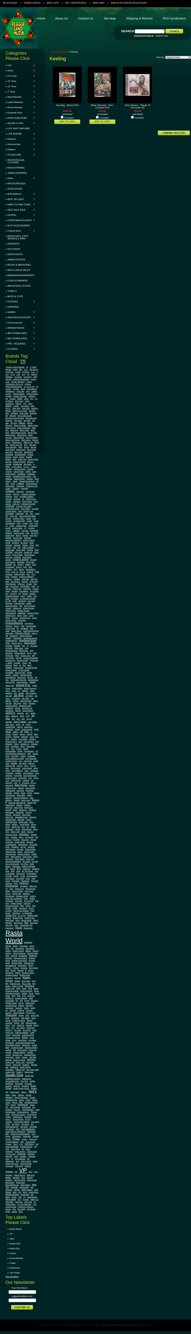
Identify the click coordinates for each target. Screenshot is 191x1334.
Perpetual (23, 886)
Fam (28, 574)
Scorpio (8, 1013)
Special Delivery (31, 1048)
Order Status (32, 3)
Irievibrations (33, 680)
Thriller (8, 1117)
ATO (24, 404)
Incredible (9, 673)
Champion (20, 486)
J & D (7, 691)
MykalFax (15, 847)
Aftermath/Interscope (13, 387)
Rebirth (28, 951)
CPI (26, 514)
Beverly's (9, 421)
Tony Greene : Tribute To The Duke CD (137, 106)
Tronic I (24, 1139)
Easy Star (30, 562)
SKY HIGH (21, 1028)
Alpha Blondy (32, 389)
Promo (31, 908)
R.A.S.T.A (22, 915)
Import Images (11, 670)
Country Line (28, 511)
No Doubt (26, 861)
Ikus (24, 665)
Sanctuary (9, 1008)
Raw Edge (24, 946)
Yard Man (18, 1202)
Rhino (17, 973)
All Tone (16, 389)
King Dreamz (29, 742)
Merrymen (9, 817)
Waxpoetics (10, 1182)
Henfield (8, 646)
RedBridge (23, 956)
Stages (24, 1057)
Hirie (35, 653)
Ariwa (26, 399)
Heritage (17, 646)
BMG (20, 447)
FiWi (33, 586)
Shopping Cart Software (123, 1324)
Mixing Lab (16, 827)
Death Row (9, 535)
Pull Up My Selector (21, 911)
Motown (14, 837)
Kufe (29, 754)
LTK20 (36, 778)
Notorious (16, 866)
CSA (31, 523)
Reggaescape (10, 965)
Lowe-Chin (22, 778)
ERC (30, 567)
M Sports (25, 783)
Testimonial (26, 1107)
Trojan (16, 1138)
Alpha (23, 389)
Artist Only (19, 401)
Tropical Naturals (12, 1142)
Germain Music (11, 606)
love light (18, 775)
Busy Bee (27, 464)
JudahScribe (10, 727)
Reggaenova (29, 963)
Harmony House (22, 633)
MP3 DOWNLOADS (20, 338)
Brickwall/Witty (20, 454)
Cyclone (31, 528)
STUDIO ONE (20, 155)
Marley (29, 795)
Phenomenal (30, 889)
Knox (13, 749)
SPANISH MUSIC (20, 328)
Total (18, 1129)
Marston (8, 798)
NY (6, 869)
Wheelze (9, 1190)
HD (6, 636)
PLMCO (33, 896)
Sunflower (9, 1084)
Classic (8, 501)
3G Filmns (9, 372)
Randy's (8, 923)
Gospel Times (24, 618)
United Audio (32, 1152)
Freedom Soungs (12, 596)
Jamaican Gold (25, 706)
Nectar (20, 852)
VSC (36, 1172)
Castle (15, 481)
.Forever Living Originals (14, 367)
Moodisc (24, 834)
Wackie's (8, 1175)
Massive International (16, 803)
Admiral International (21, 379)
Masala (17, 800)
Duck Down (26, 557)
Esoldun (8, 569)
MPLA (21, 837)
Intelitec (16, 675)
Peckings (23, 883)
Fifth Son (21, 584)
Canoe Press (18, 471)
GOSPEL (20, 215)
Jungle (17, 729)
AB (28, 374)
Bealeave (14, 413)
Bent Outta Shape (24, 416)
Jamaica (32, 703)
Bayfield (32, 411)
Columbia (9, 506)
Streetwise (9, 1070)
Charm (10, 491)
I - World (8, 663)
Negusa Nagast (24, 854)
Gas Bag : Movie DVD (67, 105)
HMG (17, 656)
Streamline (14, 1067)
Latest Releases (20, 102)
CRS (19, 523)
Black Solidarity (32, 438)
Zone (21, 1212)
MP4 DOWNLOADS (20, 333)
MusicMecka (23, 844)
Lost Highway (28, 773)
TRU (22, 1142)
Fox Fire (13, 594)
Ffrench (25, 582)
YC (35, 1202)
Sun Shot (24, 1081)
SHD (27, 1015)
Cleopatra (17, 501)
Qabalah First (10, 915)
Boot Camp (31, 450)
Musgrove (9, 842)
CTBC (11, 526)
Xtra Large (10, 1199)
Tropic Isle (33, 1139)
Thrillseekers (18, 1117)
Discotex (17, 545)
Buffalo (8, 459)
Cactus (34, 467)
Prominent (23, 908)
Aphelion (31, 396)
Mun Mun (25, 840)
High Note (18, 648)
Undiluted (9, 1152)
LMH (26, 770)
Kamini (22, 734)
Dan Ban (25, 531)
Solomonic (16, 1035)
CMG (36, 501)
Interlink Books (26, 675)
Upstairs (31, 1156)
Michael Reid (10, 820)
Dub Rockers (29, 555)
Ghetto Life (17, 608)
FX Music (14, 599)
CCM (13, 484)
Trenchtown (16, 1136)
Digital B (15, 543)
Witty (15, 1192)
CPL (31, 514)
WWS (7, 1197)
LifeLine (31, 763)
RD (12, 948)
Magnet (21, 788)
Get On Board (29, 606)
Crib (34, 518)
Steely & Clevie (19, 1060)
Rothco (24, 993)
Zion (14, 1209)
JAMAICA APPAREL (17, 173)
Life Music (23, 763)
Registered (22, 965)
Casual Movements (26, 481)
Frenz (23, 596)
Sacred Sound (11, 1005)
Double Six (28, 552)
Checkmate (30, 492)
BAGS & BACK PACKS (18, 270)
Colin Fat (16, 504)
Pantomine (25, 881)
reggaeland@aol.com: (22, 1296)
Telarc (32, 1105)
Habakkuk (24, 628)
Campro (30, 469)
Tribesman (27, 1136)
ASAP (27, 401)
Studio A (19, 1072)
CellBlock (20, 484)
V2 (12, 1159)
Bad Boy (34, 408)
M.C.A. (33, 783)
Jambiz (17, 708)
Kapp (36, 734)
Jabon (32, 691)
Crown (29, 521)
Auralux (16, 406)
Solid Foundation (22, 1033)
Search (127, 31)
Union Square (20, 1152)
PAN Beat (15, 881)
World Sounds (12, 1194)
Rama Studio (26, 920)
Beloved (12, 416)
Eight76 (20, 565)
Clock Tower (27, 501)
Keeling (14, 739)
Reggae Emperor (20, 958)
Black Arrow (33, 425)
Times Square (18, 1119)
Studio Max (29, 1072)
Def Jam (33, 535)
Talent (14, 1095)
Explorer (30, 572)
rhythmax (9, 978)
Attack (8, 406)
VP (23, 1170)
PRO (34, 906)
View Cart (98, 3)
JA (19, 691)
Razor (31, 946)
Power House (16, 903)
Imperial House (31, 668)
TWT (7, 1149)
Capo (34, 471)
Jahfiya (16, 701)
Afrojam (28, 384)
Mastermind (10, 805)
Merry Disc (26, 815)
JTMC (28, 725)
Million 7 (15, 824)
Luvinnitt (25, 780)
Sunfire (32, 1081)
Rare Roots (18, 923)
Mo (27, 827)
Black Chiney (10, 428)
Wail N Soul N (19, 1175)
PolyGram (9, 901)
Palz (33, 878)
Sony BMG (22, 1040)
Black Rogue (10, 435)
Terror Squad (15, 1107)
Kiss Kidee (30, 746)
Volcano (9, 1172)
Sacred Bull (29, 1003)
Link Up (19, 766)
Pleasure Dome (22, 896)
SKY (13, 1028)
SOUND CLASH (20, 123)
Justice (15, 732)
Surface (34, 1088)
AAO (23, 374)
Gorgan (15, 618)
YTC (35, 1204)
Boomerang (20, 450)
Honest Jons (25, 656)
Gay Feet (31, 601)
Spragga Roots (30, 1055)
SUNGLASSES (14, 189)
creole (28, 518)
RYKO (26, 1001)
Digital (7, 543)
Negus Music (29, 852)
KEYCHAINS (13, 249)
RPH (13, 996)
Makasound (10, 790)
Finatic (29, 584)
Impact (8, 667)
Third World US (23, 1112)
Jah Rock (19, 695)
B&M (33, 406)
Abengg (34, 374)
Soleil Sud (9, 1033)
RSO (19, 996)
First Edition (25, 586)
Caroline (29, 479)
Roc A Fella (26, 984)
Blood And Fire (16, 445)
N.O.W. (23, 847)
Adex (35, 377)
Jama (25, 703)
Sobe (34, 1030)
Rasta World (14, 936)
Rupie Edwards (21, 998)
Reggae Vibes (16, 963)
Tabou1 (24, 1092)
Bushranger (17, 464)
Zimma (8, 1209)
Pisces (8, 894)
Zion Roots (31, 1209)
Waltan (8, 1178)
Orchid (16, 876)
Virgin (35, 1161)
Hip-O (29, 653)
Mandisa (8, 793)
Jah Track (25, 698)
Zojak (7, 1212)
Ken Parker (23, 739)
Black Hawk (24, 430)
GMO (25, 616)
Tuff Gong (29, 1144)
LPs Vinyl (20, 76)
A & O (12, 374)
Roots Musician (26, 991)
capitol (28, 471)
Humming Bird (22, 660)
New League (15, 857)
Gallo (15, 601)
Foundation (23, 591)
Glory (19, 616)
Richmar (17, 978)
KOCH (18, 749)
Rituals (17, 981)
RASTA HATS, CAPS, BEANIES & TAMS (18, 237)
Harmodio (9, 633)
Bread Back (28, 452)
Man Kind (20, 790)
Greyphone (29, 623)
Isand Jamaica (22, 682)
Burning (8, 462)
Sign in (115, 3)
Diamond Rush (29, 540)
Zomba (14, 1212)
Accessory (27, 377)
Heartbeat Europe (30, 638)
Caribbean (21, 474)
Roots (36, 989)
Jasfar (32, 713)
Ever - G (15, 572)
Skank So (20, 1025)
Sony (14, 1040)
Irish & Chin (10, 682)
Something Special (12, 1038)
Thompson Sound (18, 1115)
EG (14, 565)
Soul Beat (32, 1040)
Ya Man (25, 1199)
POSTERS (20, 301)
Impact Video (18, 668)
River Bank (26, 981)
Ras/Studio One (26, 925)
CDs (20, 65)
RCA (7, 948)
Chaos (7, 488)
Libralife (14, 763)
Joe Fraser (20, 721)
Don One (18, 552)
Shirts (20, 178)
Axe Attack (25, 406)
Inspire (8, 675)
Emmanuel (10, 567)
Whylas (17, 1190)
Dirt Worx (24, 543)
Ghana (8, 608)
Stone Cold (9, 1062)
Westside (14, 1187)
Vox (16, 1172)
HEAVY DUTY (17, 643)
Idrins (15, 665)
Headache (14, 636)
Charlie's (15, 488)
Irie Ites (30, 677)
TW (35, 1147)
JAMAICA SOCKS (16, 259)
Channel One (32, 486)
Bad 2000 (26, 408)
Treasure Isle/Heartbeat (20, 1134)
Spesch (8, 1050)
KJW (7, 749)
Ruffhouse (9, 998)
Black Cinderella (23, 428)
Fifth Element (10, 584)
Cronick (8, 521)
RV (17, 1001)
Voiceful (27, 1166)
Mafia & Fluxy (10, 788)
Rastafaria (28, 942)
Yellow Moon (10, 1204)
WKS (25, 1192)
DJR (14, 548)
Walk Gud (30, 1175)
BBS (7, 413)
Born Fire (9, 452)
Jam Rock (17, 703)
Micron (28, 820)
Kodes (25, 749)
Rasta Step (28, 928)
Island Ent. (23, 685)
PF (6, 889)
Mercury (28, 812)
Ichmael (8, 665)
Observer (26, 869)
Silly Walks (25, 1018)
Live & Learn (15, 768)
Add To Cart (67, 121)
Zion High (21, 1209)
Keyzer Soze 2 (11, 742)
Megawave (9, 812)
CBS (7, 484)
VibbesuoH (9, 1161)
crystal (25, 523)
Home (54, 52)
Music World (20, 842)
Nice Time (9, 859)
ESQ (15, 569)
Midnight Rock (11, 822)
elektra (27, 565)
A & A (33, 372)
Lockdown (34, 771)
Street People (25, 1067)
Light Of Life (10, 766)
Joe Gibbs (32, 722)
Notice (7, 866)
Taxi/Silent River (30, 1102)
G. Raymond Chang (28, 599)
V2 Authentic (20, 1159)
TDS (7, 1105)
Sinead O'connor (18, 1020)
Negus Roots (10, 854)
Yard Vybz (28, 1202)
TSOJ (15, 1144)
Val (28, 1159)
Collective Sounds (28, 504)
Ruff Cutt (31, 996)
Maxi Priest (18, 807)
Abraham (9, 377)
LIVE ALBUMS (20, 133)
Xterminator (32, 1197)
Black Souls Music (12, 440)
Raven (15, 946)
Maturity (27, 805)
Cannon (8, 471)
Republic (24, 968)
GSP (22, 626)
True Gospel (30, 1142)
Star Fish (32, 1057)
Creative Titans (18, 518)
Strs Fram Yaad (32, 1070)
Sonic (25, 1037)
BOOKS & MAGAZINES (19, 265)
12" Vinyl (20, 81)
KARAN (8, 737)
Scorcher (29, 1010)
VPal (30, 1172)
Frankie (32, 594)
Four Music (34, 591)
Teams (13, 1105)
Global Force (10, 616)
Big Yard (13, 423)
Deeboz (25, 535)
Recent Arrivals (20, 107)
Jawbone (14, 716)
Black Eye (14, 430)
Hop (33, 656)
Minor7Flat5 (24, 824)
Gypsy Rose (10, 628)
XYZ (19, 1199)
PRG (22, 906)
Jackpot (8, 693)
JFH (13, 719)
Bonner (33, 447)
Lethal (35, 761)
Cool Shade (25, 509)
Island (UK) (9, 685)
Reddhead (33, 956)
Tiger (35, 1117)
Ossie (22, 876)
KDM (7, 739)
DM (19, 548)
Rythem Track (11, 1003)
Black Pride (32, 433)
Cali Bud (8, 469)
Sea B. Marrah (19, 1013)
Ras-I (16, 925)
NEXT (35, 857)
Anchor (8, 394)
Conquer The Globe (23, 506)
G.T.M (8, 601)
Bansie (8, 411)
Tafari (7, 1095)
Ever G (22, 572)
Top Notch (25, 1124)
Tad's (32, 1091)
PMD (26, 898)
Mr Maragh (29, 837)
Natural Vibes (30, 849)
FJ (38, 586)
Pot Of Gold (29, 901)
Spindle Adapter (19, 1052)
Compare (69, 118)
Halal (7, 631)
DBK (27, 533)
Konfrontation (10, 751)
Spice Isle (32, 1050)
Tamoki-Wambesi (21, 1098)
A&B (18, 374)
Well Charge (25, 1185)
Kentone (32, 739)
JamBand (9, 708)
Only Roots (20, 874)
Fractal (25, 594)
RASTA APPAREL (16, 167)
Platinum (26, 894)
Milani (7, 824)
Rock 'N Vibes (17, 986)
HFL (23, 646)
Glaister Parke (33, 613)
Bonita (26, 447)
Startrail (8, 1060)
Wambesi (16, 1178)
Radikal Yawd (32, 915)
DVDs (20, 70)
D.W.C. (8, 531)
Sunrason (28, 1084)
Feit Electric (15, 582)
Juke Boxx (28, 727)
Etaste (21, 569)
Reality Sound (18, 951)
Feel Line (25, 579)
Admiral (8, 379)
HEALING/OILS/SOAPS (20, 317)
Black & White (20, 425)
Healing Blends (25, 636)
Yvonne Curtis (10, 1207)
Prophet (8, 911)
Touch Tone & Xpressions (15, 1132)
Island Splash (17, 688)
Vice (17, 1161)
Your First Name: (20, 1288)
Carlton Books (19, 479)
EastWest (20, 562)
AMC (28, 391)
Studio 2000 (10, 1072)
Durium (8, 560)
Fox (6, 594)
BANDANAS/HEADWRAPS (20, 275)
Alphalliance (10, 391)
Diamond (27, 538)
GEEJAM (9, 603)
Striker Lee (20, 1069)
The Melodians (28, 1110)
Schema (21, 1010)
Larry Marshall (30, 759)
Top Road (33, 1127)
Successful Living (12, 1081)
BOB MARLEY (20, 194)
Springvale (9, 1057)
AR (6, 399)
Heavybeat (30, 643)
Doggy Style (20, 550)
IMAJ (29, 665)
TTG (21, 1144)
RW (21, 1001)
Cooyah (34, 509)
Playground (9, 896)
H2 (18, 628)
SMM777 (9, 1030)
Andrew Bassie (19, 394)
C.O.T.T (26, 467)
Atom (30, 403)
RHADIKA (9, 973)
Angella (8, 396)
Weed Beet (20, 1182)
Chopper (8, 497)
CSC (36, 523)
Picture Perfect (17, 891)
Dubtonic (17, 557)
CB (37, 481)
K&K (26, 731)
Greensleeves (14, 623)
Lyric (15, 783)
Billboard (22, 423)
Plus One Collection (13, 898)
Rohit (18, 989)
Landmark (31, 756)
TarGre (35, 1100)
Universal (21, 1154)
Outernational (32, 876)
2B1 (20, 370)
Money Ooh (15, 832)
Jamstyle (20, 713)
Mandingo (30, 790)
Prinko (27, 906)
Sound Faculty (17, 1048)
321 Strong (33, 370)
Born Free (18, 452)
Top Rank (24, 1127)
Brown (21, 457)
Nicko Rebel (20, 859)
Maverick (9, 807)
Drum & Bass (17, 555)
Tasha (7, 1102)
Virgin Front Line (11, 1164)
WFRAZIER (24, 1187)
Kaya (32, 737)
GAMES (20, 312)
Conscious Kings (12, 509)
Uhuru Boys (15, 1149)
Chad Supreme (31, 484)
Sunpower (19, 1084)
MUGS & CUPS (15, 296)
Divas (31, 545)
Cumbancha (33, 526)
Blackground (17, 442)
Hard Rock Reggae (31, 631)
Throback (27, 1117)
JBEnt (22, 716)
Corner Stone (10, 511)
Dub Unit (8, 557)
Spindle (8, 1052)
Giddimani (22, 613)
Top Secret (9, 1129)
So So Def (27, 1030)
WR (32, 1195)
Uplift (16, 1156)
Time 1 (8, 1119)
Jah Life (8, 696)
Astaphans (9, 404)
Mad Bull (9, 785)
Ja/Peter (25, 691)
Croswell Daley (19, 521)
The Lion (17, 1110)
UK (23, 1149)
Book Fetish (10, 450)
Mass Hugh (25, 800)
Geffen (28, 603)
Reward (20, 970)
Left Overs (28, 761)
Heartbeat (17, 638)
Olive (18, 871)
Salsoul (21, 1005)
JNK (23, 719)
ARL (31, 399)
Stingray (31, 1059)
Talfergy (21, 1095)
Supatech (25, 1086)
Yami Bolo (9, 1202)
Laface (23, 756)
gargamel (22, 601)
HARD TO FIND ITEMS (20, 204)
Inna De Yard (20, 673)
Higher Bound (19, 653)
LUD (7, 780)
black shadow (18, 438)
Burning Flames (19, 462)
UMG (28, 1149)
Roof (30, 989)
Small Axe (30, 1028)
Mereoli (8, 815)
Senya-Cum (30, 1013)
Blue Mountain (11, 447)
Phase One (19, 889)
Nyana (12, 869)
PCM (16, 883)
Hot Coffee (9, 658)
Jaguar (21, 693)
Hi (27, 646)
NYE (19, 869)
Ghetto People (28, 608)
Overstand (20, 878)
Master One (31, 803)
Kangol (29, 734)
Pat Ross (34, 881)
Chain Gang (10, 486)
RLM (34, 981)
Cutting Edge (17, 528)
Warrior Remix (19, 1180)
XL (24, 1197)
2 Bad (15, 370)
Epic (25, 567)
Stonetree (30, 1062)
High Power (23, 651)
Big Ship (27, 421)
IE (20, 665)
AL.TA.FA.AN (29, 387)
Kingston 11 (24, 744)
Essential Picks (20, 112)
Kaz (36, 737)
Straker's (25, 1065)
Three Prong (31, 1115)
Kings (16, 744)
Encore (19, 567)
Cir (23, 499)
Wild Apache (26, 1190)
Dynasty (33, 560)
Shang (21, 1015)
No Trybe (24, 864)
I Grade (17, 663)
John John (9, 725)
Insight (29, 673)
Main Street (30, 788)
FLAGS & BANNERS (17, 280)
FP (19, 594)
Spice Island (22, 1050)
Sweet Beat (14, 1092)
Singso (16, 1023)
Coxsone (20, 513)
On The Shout (27, 871)
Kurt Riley (15, 756)
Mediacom (23, 810)
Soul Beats (9, 1043)
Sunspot (16, 1086)
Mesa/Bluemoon (21, 817)
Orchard (8, 876)
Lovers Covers (11, 778)
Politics (32, 898)
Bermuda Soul (31, 418)
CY (25, 528)
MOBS (33, 827)
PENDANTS (13, 244)
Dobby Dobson (28, 548)
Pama (7, 881)
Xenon (14, 1197)
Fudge (29, 596)
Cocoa (8, 504)
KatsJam (24, 737)
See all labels (12, 1276)
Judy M (19, 727)
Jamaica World (11, 706)
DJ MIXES (20, 349)
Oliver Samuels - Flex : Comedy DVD (102, 106)
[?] (23, 361)
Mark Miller (21, 795)
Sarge (32, 1008)
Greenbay (22, 620)
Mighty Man (23, 822)
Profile (7, 908)
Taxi (21, 1102)
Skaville (29, 1025)
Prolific (14, 908)
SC (6, 1010)
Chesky (8, 494)
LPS (30, 778)
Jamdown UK (27, 708)
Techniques (22, 1104)
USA (7, 1159)
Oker (13, 871)
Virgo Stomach (26, 1164)
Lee (20, 761)
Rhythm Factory (28, 973)
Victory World (26, 1161)
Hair (31, 628)
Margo (29, 793)
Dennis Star (18, 538)
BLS (25, 445)
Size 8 (7, 1025)
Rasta (18, 927)
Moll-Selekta (26, 829)
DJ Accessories (20, 322)
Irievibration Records (18, 680)
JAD (15, 693)
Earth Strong (10, 562)
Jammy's (10, 713)
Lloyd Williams (17, 771)
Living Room (27, 768)
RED (7, 956)
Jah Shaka (16, 698)
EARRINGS (13, 307)
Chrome (8, 499)
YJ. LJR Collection (24, 1204)
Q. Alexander (27, 913)
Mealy (15, 810)
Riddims (20, 149)
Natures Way (10, 852)
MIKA (31, 822)
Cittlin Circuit (31, 499)
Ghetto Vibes (10, 611)
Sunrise (8, 1086)
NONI (32, 864)
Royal (31, 993)
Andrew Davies (32, 394)
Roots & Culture (12, 991)
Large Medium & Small (14, 759)
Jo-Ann (29, 719)
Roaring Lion (15, 984)
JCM (27, 716)
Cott (19, 511)
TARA (27, 1100)
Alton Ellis (20, 391)
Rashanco (9, 928)
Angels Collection (20, 396)
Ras (26, 922)
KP (37, 751)
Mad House (21, 785)
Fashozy (8, 579)
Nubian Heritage (28, 866)
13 (27, 367)
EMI (34, 564)
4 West (18, 372)
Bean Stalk (24, 413)
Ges (20, 606)
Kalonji (15, 734)
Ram (18, 920)
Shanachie (11, 1015)
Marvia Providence (20, 798)
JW (21, 732)
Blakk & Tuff (28, 442)
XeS (20, 1197)
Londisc (18, 773)
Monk (23, 832)
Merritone (17, 815)
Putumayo (16, 913)
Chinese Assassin (28, 494)
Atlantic (18, 404)
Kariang (16, 737)
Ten (6, 1107)
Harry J (34, 633)
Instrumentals (20, 144)
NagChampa (10, 849)
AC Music (18, 377)
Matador (19, 805)
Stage (17, 1057)
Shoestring (15, 1018)
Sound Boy (26, 1045)
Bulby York (22, 459)
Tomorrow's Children (21, 1122)
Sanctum (18, 1008)
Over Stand (10, 878)
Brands (63, 52)
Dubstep (20, 139)
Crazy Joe (13, 516)
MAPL (23, 793)
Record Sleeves (19, 953)
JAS (27, 713)
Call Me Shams (20, 469)
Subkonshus (26, 1079)
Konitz (20, 751)
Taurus (14, 1102)
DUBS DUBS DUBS (20, 118)
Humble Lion (10, 660)
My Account (10, 3)
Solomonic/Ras (28, 1035)
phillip (7, 891)
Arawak (12, 399)
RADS (8, 918)
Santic (26, 1008)
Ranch (35, 920)
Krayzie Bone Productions (15, 754)
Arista (19, 398)
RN (6, 983)
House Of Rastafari (30, 658)
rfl (25, 970)
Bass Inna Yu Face (20, 411)
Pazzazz (8, 883)
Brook (15, 457)
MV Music (33, 844)
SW (6, 1092)
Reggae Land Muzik (19, 961)
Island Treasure (30, 688)
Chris (16, 497)
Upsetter (23, 1156)
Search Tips (162, 36)
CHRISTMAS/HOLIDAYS (20, 220)
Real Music (19, 948)
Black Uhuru (26, 440)
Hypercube (34, 660)
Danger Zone (19, 533)
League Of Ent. (11, 761)
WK (19, 1192)
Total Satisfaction (28, 1129)
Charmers (20, 492)
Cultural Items (20, 231)
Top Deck (16, 1124)
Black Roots (21, 435)
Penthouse (11, 885)
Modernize (9, 829)
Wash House (32, 1180)
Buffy (15, 459)
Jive (18, 719)
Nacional (31, 847)
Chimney (16, 494)
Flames (8, 589)
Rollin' (24, 989)
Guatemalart (31, 626)
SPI (14, 1050)
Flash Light (17, 589)
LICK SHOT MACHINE (18, 128)
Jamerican (9, 711)
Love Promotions (30, 776)
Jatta (7, 716)
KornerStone (29, 751)
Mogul (17, 829)
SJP (13, 1025)
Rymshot (34, 1001)
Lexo (7, 763)
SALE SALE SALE (20, 210)
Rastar (8, 946)
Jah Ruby (29, 696)
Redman (8, 958)
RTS (24, 996)
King (20, 742)
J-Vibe (13, 691)
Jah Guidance (31, 693)
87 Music (25, 372)
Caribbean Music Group (22, 476)
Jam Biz (8, 703)
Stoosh (8, 1065)
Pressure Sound (11, 906)
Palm (28, 878)
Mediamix (32, 810)
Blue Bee (32, 445)
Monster (30, 832)
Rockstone (29, 986)
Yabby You (34, 1199)
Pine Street (29, 891)
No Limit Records (12, 864)
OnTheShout (31, 874)
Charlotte (24, 488)
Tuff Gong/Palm (26, 1147)
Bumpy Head (33, 459)
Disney (25, 545)
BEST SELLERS (20, 199)
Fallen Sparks (19, 574)
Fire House (14, 586)
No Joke (34, 861)
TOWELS (12, 291)
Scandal (12, 1010)
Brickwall (9, 454)
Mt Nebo (16, 840)
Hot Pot (18, 658)
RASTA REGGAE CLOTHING (15, 161)
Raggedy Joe (18, 918)
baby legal (17, 408)
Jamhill (18, 711)
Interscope (21, 677)
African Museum (18, 381)
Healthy (8, 638)
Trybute (8, 1144)
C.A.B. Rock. (17, 467)
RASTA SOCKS (15, 254)
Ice (29, 663)
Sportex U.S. (17, 1055)
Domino (30, 550)
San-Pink (29, 1005)
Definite (8, 538)
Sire (22, 1023)
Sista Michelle (31, 1023)
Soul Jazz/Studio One (25, 1043)
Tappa (21, 1100)
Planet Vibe (16, 894)
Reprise (16, 968)
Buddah (29, 457)
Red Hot (14, 956)
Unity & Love (10, 1154)
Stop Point (17, 1065)
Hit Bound (9, 656)
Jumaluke (9, 729)
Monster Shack (11, 835)
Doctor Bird (9, 550)
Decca (18, 535)
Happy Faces (16, 631)
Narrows (20, 849)
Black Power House (18, 433)
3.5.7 (26, 370)
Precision (27, 903)
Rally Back (9, 920)
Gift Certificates (75, 3)
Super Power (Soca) (21, 1088)
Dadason (16, 531)
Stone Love (20, 1062)
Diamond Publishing (13, 540)
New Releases (20, 97)
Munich (33, 840)
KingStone (15, 746)
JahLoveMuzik (25, 701)
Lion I (26, 766)
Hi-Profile (9, 648)
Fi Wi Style (33, 582)
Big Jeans (18, 421)
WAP (23, 1178)
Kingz (23, 746)
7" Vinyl (20, 91)
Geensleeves (19, 603)
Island (32, 682)
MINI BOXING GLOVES (19, 286)
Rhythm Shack (11, 975)
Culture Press (21, 526)
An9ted (34, 391)
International (10, 677)
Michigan (20, 820)
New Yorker (27, 857)
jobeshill (8, 722)
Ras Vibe (9, 925)
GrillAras (8, 626)
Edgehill (8, 565)
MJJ (23, 827)
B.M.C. (8, 408)
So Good (17, 1030)
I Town (24, 663)
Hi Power (34, 646)
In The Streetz (23, 670)
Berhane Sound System (14, 418)
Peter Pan (33, 886)
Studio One (14, 1075)
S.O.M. (21, 1003)
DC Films (34, 533)
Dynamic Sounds (21, 559)
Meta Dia (32, 817)
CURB (7, 528)
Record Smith (32, 953)
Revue (13, 970)
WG (32, 1187)
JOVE (18, 725)
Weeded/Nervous (12, 1185)
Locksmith (9, 773)
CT (6, 526)
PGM (11, 889)
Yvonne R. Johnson (25, 1207)
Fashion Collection (26, 577)
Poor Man (19, 901)
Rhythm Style (25, 975)
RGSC (30, 970)
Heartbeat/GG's (11, 641)
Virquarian (9, 1166)
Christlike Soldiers (27, 497)
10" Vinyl (20, 86)
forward (15, 591)
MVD (7, 847)
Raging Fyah (29, 918)
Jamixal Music (27, 711)
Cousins (9, 513)
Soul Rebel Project (12, 1045)
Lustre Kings (16, 780)
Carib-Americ (10, 474)
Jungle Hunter (26, 729)
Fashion (14, 577)
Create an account (135, 3)
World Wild (24, 1195)
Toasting (8, 1122)
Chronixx (16, 499)
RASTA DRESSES (16, 183)
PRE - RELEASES (20, 343)
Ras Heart (34, 923)
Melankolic (20, 812)
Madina (32, 785)
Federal (17, 579)
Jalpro (35, 701)
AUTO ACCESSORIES (18, 225)
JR (23, 725)
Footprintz (27, 589)
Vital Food (19, 1166)
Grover (16, 626)
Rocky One (10, 989)
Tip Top (28, 1119)
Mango (16, 793)
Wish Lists (53, 3)
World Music (33, 1192)
